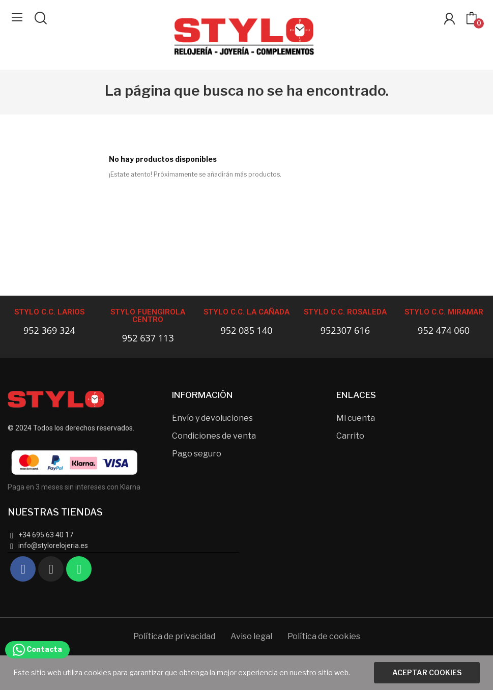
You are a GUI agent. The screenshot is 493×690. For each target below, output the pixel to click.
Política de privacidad (174, 636)
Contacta (37, 649)
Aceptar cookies (426, 672)
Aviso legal (251, 636)
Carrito (350, 436)
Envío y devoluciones (212, 418)
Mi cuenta (355, 418)
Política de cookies (323, 636)
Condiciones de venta (214, 436)
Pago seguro (196, 453)
